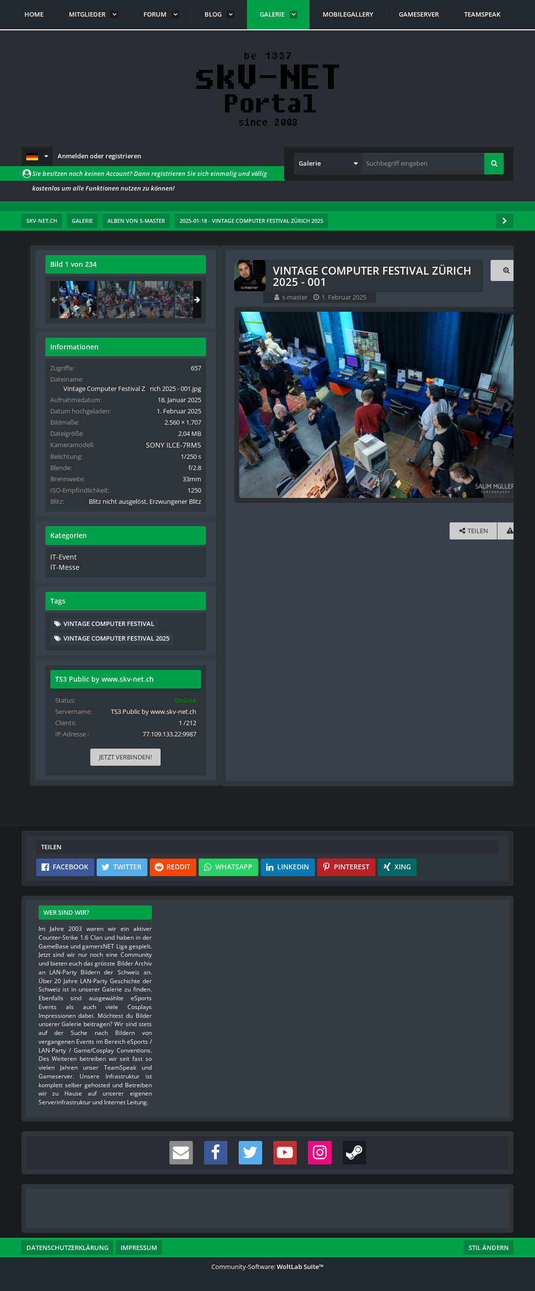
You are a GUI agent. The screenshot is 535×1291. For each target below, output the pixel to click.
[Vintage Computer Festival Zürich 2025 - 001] (394, 299)
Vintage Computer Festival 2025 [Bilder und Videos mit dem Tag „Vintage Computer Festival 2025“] (433, 654)
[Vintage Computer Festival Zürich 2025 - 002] (433, 299)
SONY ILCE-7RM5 (469, 454)
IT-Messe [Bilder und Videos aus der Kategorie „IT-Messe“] (380, 584)
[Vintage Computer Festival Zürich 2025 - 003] (472, 299)
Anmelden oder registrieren (99, 155)
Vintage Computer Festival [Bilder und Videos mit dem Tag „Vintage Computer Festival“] (425, 640)
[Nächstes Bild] (308, 404)
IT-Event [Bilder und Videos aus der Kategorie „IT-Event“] (379, 574)
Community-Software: (267, 1266)
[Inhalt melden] (310, 529)
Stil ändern (489, 1247)
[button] (37, 156)
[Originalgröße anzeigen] (307, 270)
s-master (96, 297)
